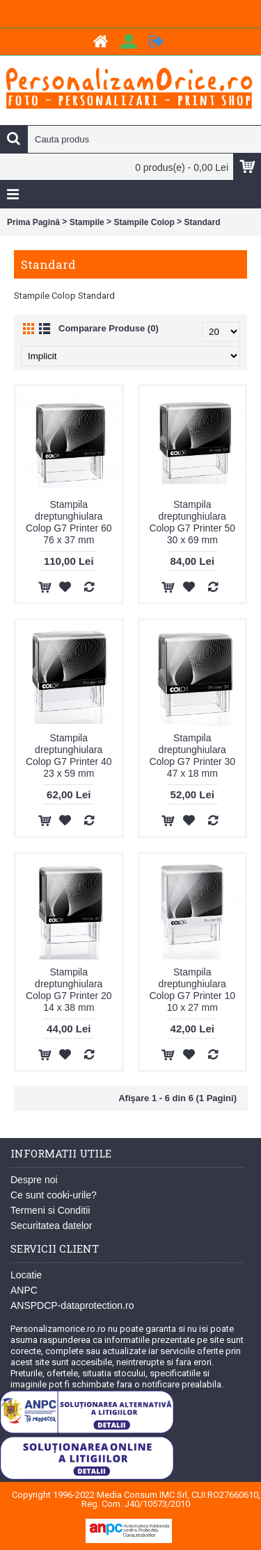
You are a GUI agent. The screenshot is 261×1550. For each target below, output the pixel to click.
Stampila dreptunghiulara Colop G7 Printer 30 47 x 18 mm (192, 755)
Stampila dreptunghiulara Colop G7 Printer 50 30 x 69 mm (192, 522)
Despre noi (34, 1179)
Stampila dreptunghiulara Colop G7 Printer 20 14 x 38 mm (69, 989)
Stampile (87, 222)
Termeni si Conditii (50, 1210)
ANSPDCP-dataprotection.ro (72, 1305)
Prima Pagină (33, 222)
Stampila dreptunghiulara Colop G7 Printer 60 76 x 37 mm (69, 522)
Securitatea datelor (51, 1225)
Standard (202, 222)
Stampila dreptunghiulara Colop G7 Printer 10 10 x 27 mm (192, 989)
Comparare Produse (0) (108, 328)
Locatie (26, 1274)
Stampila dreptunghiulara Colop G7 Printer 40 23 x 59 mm (69, 755)
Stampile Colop (143, 222)
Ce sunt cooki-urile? (53, 1195)
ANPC (24, 1290)
